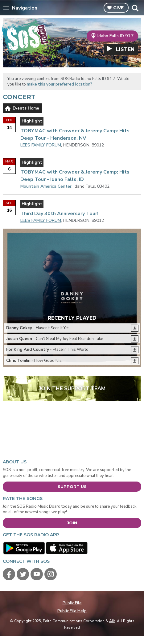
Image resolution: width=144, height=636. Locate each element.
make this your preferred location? (59, 84)
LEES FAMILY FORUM (40, 145)
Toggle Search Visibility (134, 8)
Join (72, 522)
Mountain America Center (46, 186)
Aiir (112, 620)
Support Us (72, 486)
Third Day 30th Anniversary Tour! (59, 213)
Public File (72, 603)
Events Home (26, 108)
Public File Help (72, 611)
